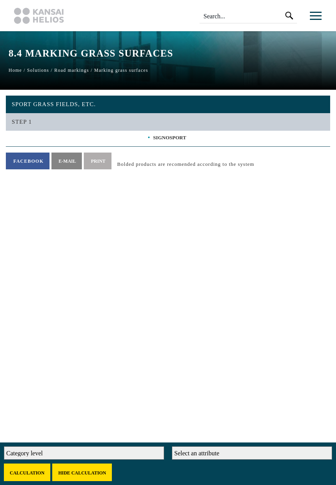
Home (15, 70)
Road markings (71, 70)
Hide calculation (82, 473)
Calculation (27, 473)
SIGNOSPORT (169, 137)
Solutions (38, 70)
